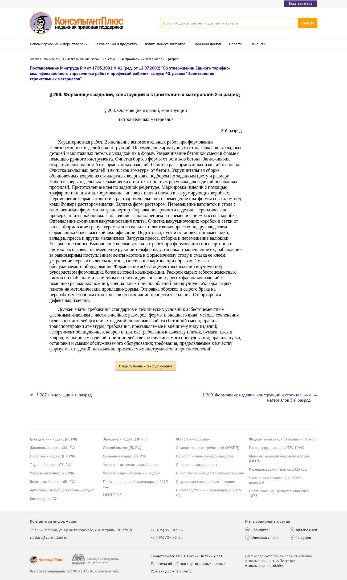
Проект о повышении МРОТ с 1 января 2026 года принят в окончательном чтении (281, 144)
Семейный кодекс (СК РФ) (124, 456)
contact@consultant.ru (49, 537)
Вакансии (258, 44)
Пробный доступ (207, 44)
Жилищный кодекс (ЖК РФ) (52, 447)
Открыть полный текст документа (145, 366)
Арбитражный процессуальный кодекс (62, 490)
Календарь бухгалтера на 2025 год (278, 469)
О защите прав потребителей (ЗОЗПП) (207, 447)
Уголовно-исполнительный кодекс (131, 464)
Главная (35, 59)
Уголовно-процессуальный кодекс (131, 473)
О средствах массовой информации (205, 481)
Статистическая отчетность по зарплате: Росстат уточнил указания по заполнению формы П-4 (282, 118)
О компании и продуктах (116, 44)
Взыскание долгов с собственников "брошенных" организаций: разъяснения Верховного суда (279, 92)
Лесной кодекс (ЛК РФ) (122, 447)
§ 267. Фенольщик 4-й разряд (64, 395)
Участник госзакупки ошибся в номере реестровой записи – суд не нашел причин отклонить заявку (282, 169)
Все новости (261, 184)
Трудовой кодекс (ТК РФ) (50, 464)
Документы (52, 59)
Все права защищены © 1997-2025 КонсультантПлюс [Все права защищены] (74, 571)
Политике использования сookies (270, 563)
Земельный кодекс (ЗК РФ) (125, 439)
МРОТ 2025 (112, 494)
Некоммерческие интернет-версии (59, 44)
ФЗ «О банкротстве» (193, 439)
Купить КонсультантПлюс (165, 44)
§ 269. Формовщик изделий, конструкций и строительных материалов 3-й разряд (257, 397)
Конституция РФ (43, 498)
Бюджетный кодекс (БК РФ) (52, 481)
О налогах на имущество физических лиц (210, 473)
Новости (236, 44)
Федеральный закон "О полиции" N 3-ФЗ (282, 439)
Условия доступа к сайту (171, 571)
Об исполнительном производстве (204, 456)
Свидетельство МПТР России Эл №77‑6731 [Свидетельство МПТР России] (187, 556)
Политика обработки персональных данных (188, 563)
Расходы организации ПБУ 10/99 (276, 447)
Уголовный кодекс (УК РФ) (52, 473)
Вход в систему (300, 3)
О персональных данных (196, 464)
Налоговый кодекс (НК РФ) (52, 456)
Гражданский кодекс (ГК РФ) (53, 439)
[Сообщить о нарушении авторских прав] (96, 559)
